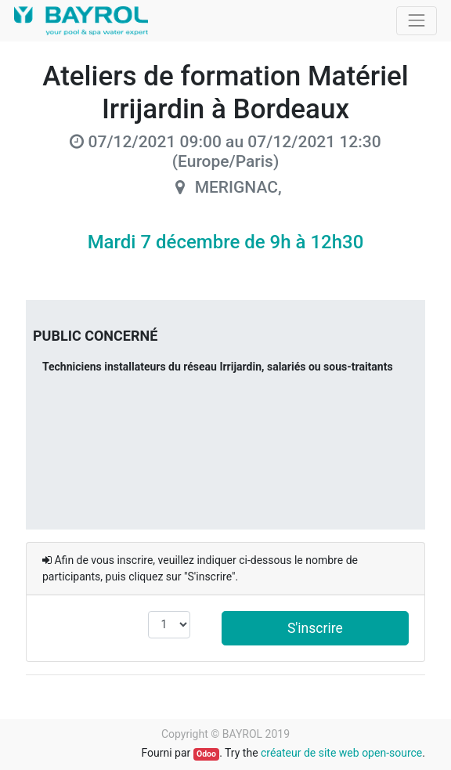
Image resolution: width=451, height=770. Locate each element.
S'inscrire (315, 628)
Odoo (206, 754)
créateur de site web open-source (341, 753)
